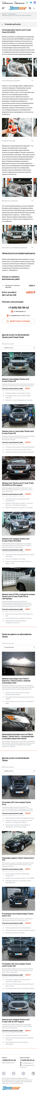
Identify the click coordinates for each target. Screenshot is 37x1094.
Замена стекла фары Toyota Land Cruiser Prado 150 (15, 380)
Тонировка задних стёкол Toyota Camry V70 (18, 859)
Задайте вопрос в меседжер (18, 321)
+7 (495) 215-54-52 (7, 3)
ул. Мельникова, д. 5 (18, 311)
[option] (17, 67)
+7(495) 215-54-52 (9, 1060)
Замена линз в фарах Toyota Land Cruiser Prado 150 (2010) (15, 540)
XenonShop (18, 8)
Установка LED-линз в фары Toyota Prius (16, 803)
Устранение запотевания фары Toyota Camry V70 (17, 915)
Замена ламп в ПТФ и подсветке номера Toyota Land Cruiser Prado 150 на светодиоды (18, 596)
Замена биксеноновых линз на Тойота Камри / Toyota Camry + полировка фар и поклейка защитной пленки (18, 736)
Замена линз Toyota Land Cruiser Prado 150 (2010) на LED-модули (18, 484)
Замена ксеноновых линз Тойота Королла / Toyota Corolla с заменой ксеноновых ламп (16, 681)
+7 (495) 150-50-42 (18, 307)
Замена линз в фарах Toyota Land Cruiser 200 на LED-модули (15, 1020)
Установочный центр (11, 24)
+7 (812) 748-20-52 (19, 3)
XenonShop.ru (12, 1078)
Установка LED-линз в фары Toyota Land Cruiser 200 (16, 965)
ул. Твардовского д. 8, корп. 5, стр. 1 (18, 315)
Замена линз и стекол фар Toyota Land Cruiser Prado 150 (18, 432)
